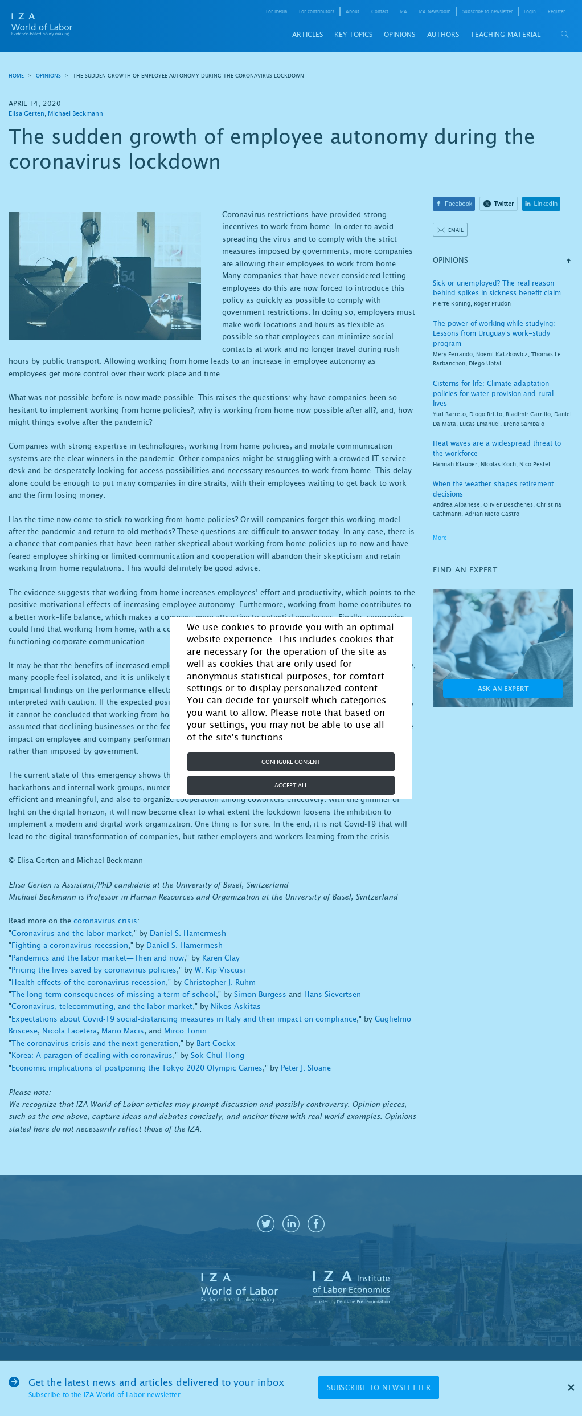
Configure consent (290, 762)
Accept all (291, 785)
